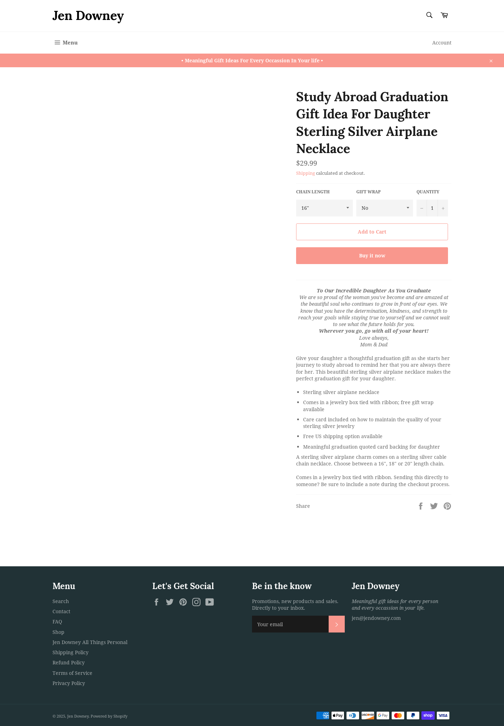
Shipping (305, 173)
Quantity (427, 192)
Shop (58, 632)
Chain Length (313, 192)
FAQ (57, 621)
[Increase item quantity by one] (443, 208)
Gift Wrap (368, 192)
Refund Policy (68, 662)
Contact (61, 611)
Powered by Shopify (109, 716)
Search (60, 601)
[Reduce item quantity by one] (421, 208)
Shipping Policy (70, 652)
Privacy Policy (68, 683)
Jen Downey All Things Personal (89, 642)
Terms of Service (72, 673)
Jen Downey (88, 15)
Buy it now (372, 255)
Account (441, 42)
